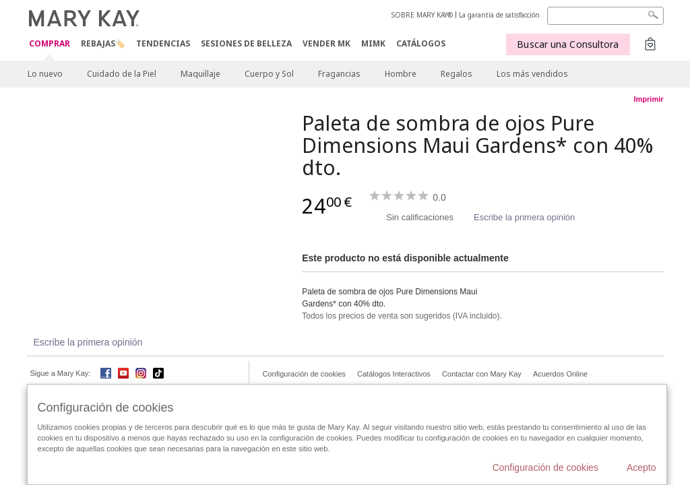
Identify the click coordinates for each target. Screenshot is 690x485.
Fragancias (339, 73)
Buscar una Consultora (568, 44)
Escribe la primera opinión (524, 217)
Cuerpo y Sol (269, 73)
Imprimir (648, 99)
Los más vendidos (532, 73)
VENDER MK (326, 43)
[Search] (605, 16)
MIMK (373, 43)
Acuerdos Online (560, 374)
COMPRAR (49, 44)
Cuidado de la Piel (121, 73)
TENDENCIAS (163, 43)
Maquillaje (200, 73)
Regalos (456, 73)
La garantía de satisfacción (499, 15)
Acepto (641, 467)
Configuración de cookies (304, 374)
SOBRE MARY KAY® (422, 15)
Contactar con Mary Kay (482, 374)
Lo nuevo (45, 73)
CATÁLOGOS (420, 43)
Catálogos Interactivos (394, 374)
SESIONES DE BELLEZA (246, 43)
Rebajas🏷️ (103, 43)
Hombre (400, 73)
